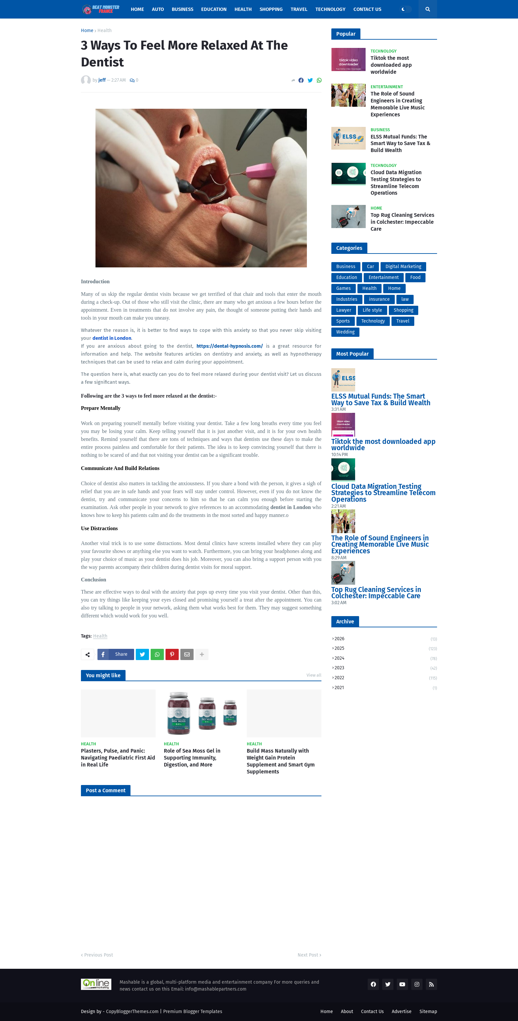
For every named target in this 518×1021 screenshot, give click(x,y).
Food (415, 277)
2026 (386, 639)
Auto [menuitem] (158, 9)
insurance (379, 299)
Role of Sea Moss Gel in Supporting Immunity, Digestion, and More (192, 758)
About (347, 1011)
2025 (386, 649)
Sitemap (428, 1011)
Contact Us (372, 1011)
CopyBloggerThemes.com (132, 1011)
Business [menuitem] (182, 9)
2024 (386, 658)
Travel (402, 321)
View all (314, 675)
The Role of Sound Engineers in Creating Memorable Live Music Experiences (398, 104)
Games (343, 288)
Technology (373, 321)
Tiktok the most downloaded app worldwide (391, 65)
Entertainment (384, 277)
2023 (386, 668)
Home (87, 30)
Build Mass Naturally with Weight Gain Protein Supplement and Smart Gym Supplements (281, 761)
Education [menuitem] (214, 9)
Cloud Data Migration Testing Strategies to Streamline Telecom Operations (396, 182)
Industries (346, 299)
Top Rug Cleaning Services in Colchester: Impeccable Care (402, 222)
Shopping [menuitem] (271, 9)
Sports (343, 321)
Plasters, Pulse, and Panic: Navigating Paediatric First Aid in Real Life (118, 758)
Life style (372, 310)
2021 (386, 688)
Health (104, 30)
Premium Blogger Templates (192, 1011)
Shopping (403, 310)
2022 (386, 678)
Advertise (402, 1011)
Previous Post (98, 955)
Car (370, 266)
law (405, 299)
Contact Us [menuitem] (367, 9)
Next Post (308, 955)
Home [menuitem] (137, 9)
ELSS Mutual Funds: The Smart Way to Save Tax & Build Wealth (400, 144)
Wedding (345, 332)
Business (345, 266)
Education (346, 277)
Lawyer (343, 310)
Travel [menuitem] (299, 9)
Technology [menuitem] (330, 9)
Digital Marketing (403, 266)
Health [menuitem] (243, 9)
